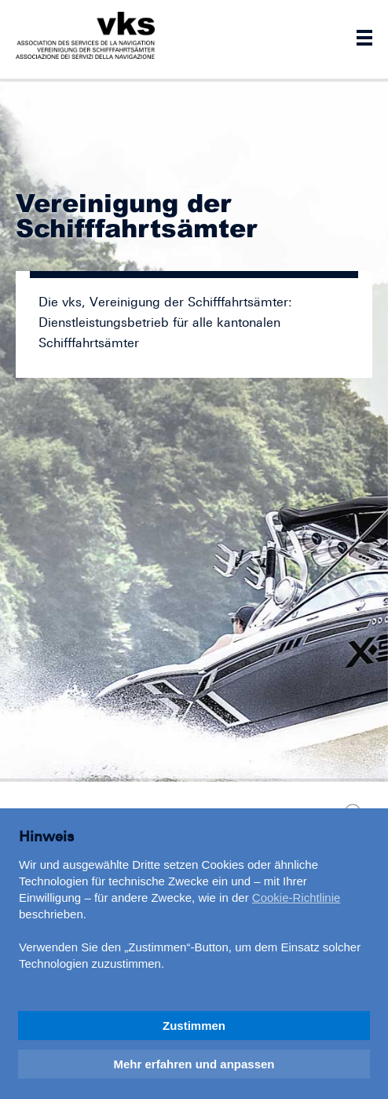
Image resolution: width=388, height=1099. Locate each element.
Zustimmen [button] (194, 1025)
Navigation (364, 38)
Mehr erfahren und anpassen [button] (193, 1064)
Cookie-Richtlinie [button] (296, 897)
